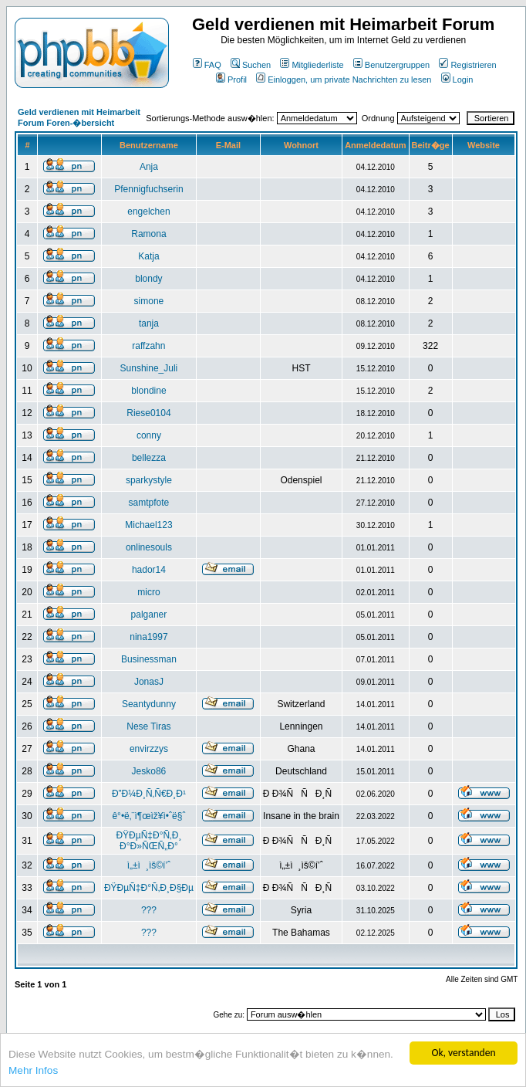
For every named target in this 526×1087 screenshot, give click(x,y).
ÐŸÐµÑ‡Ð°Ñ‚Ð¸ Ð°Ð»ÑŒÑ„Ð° (148, 841)
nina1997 (148, 637)
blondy (148, 278)
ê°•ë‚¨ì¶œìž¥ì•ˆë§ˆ (148, 816)
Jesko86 (149, 771)
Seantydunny (149, 704)
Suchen (251, 64)
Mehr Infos (33, 1070)
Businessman (149, 659)
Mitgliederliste (311, 64)
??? (149, 910)
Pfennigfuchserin (148, 189)
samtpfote (149, 502)
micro (148, 592)
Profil (231, 79)
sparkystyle (149, 480)
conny (149, 435)
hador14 (149, 569)
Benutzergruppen (391, 64)
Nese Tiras (148, 726)
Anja (149, 166)
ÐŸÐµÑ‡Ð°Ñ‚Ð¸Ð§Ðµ (149, 887)
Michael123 (148, 525)
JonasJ (149, 681)
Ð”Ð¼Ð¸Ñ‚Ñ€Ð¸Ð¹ (149, 793)
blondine (148, 390)
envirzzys (149, 748)
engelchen (148, 211)
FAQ (207, 64)
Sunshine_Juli (149, 368)
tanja (149, 323)
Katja (148, 256)
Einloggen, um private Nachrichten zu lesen (343, 79)
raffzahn (148, 345)
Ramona (148, 234)
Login (457, 79)
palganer (149, 614)
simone (149, 301)
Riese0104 (148, 413)
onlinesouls (149, 547)
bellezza (149, 457)
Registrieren (467, 64)
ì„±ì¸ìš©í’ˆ (148, 865)
